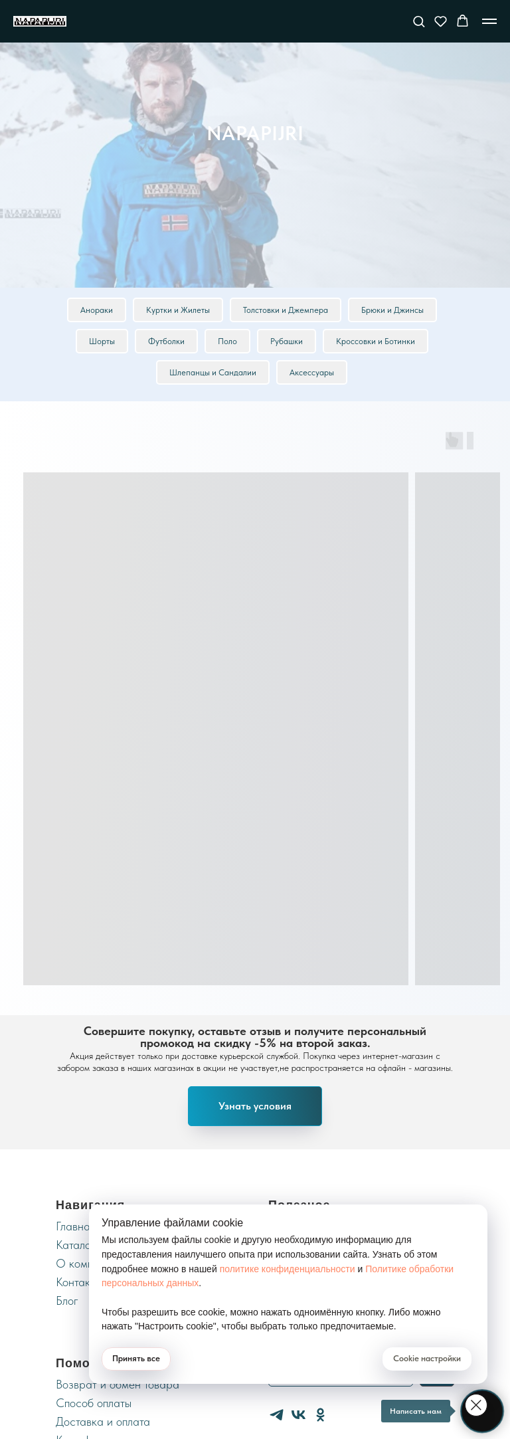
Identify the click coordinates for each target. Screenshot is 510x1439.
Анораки (96, 310)
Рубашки (286, 341)
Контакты (79, 1282)
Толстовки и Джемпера (285, 310)
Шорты (102, 341)
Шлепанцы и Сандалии (212, 372)
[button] (418, 21)
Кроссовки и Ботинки (375, 341)
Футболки (166, 341)
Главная (76, 1226)
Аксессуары (312, 372)
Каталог (76, 1245)
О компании (87, 1263)
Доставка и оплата (103, 1421)
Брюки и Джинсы (392, 310)
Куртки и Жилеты (178, 310)
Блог (67, 1300)
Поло (227, 341)
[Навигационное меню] (489, 21)
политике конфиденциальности (287, 1269)
